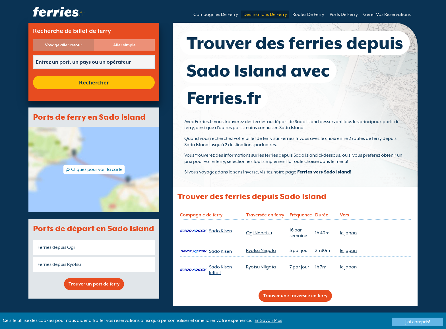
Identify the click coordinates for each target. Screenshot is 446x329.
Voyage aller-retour (63, 45)
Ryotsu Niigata (261, 250)
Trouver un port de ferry (94, 284)
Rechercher (94, 82)
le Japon (348, 232)
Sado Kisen (220, 230)
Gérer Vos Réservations (387, 14)
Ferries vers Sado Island (323, 172)
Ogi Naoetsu (259, 232)
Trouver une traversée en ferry (295, 295)
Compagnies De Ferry (215, 14)
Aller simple (124, 45)
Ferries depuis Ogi (56, 247)
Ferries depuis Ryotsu (59, 264)
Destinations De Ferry (265, 14)
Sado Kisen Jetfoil (220, 269)
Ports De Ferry (344, 14)
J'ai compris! (417, 321)
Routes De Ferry (308, 14)
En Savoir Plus (268, 320)
